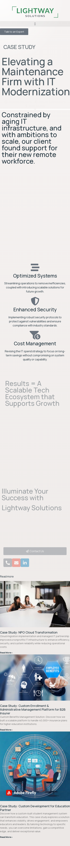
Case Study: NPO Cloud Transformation (29, 632)
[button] (35, 24)
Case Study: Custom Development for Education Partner (35, 808)
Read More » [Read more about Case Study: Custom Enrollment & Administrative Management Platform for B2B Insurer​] (6, 729)
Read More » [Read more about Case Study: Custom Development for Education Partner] (6, 837)
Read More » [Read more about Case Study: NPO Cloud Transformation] (6, 652)
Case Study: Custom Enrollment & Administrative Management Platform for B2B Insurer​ (32, 709)
